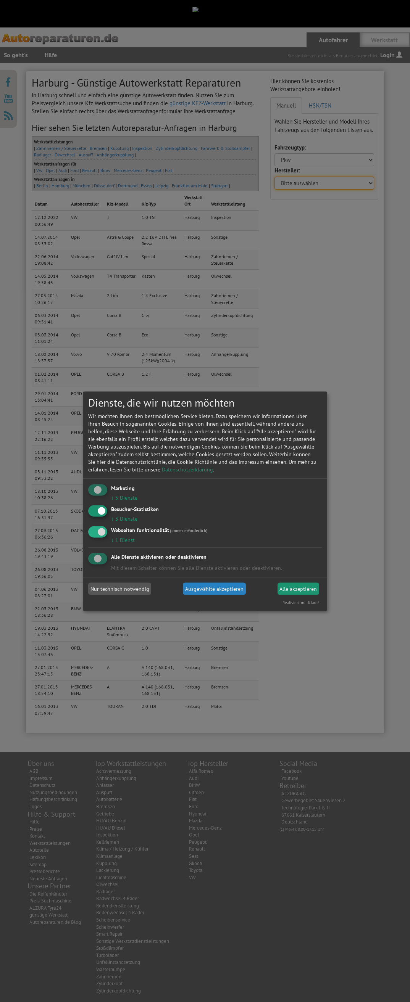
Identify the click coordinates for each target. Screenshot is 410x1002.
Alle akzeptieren (298, 588)
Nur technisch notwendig (119, 588)
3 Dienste (124, 518)
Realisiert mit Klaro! (300, 602)
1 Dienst (123, 539)
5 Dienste (124, 497)
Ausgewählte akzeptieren (214, 588)
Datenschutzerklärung (187, 469)
